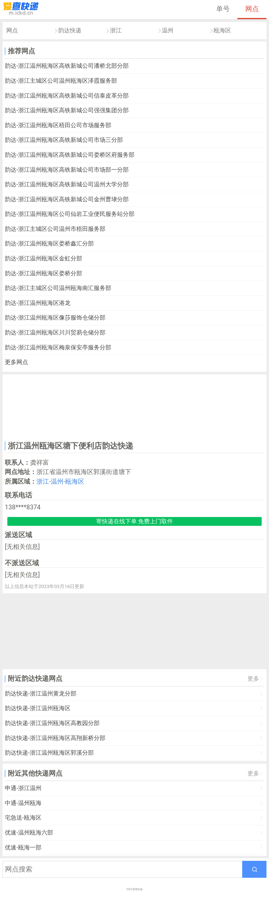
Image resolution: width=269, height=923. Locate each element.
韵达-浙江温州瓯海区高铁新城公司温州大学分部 (66, 184)
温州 (167, 30)
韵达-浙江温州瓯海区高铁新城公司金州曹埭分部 (66, 199)
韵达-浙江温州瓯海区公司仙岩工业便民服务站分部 (69, 214)
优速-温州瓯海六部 (29, 832)
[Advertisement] (135, 406)
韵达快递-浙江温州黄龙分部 (40, 693)
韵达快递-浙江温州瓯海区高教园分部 (52, 723)
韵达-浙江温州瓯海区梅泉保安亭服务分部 (58, 347)
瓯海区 (222, 30)
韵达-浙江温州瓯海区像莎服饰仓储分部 (55, 317)
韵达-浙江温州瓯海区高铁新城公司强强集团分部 (66, 110)
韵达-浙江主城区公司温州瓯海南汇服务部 (58, 288)
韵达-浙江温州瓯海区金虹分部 (43, 258)
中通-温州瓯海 (23, 803)
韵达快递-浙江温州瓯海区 (37, 708)
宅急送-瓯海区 (23, 817)
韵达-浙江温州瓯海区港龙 (37, 303)
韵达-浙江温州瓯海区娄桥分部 (43, 273)
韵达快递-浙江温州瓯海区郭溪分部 (49, 752)
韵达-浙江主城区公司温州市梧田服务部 (55, 229)
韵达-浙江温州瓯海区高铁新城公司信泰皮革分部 (66, 95)
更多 (253, 678)
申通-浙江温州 (23, 788)
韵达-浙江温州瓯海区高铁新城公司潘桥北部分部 (66, 65)
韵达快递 (69, 30)
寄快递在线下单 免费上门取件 (134, 521)
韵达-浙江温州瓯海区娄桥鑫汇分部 (49, 243)
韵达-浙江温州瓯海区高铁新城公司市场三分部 (64, 140)
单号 (223, 9)
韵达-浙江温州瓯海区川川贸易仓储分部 (55, 332)
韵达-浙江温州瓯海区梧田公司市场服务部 (58, 125)
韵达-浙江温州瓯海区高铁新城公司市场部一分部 (66, 169)
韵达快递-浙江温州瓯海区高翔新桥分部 (55, 738)
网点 (252, 9)
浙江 (116, 30)
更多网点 (16, 362)
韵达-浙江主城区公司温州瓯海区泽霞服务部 (61, 80)
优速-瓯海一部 (23, 847)
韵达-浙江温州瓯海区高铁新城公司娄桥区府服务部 (69, 154)
